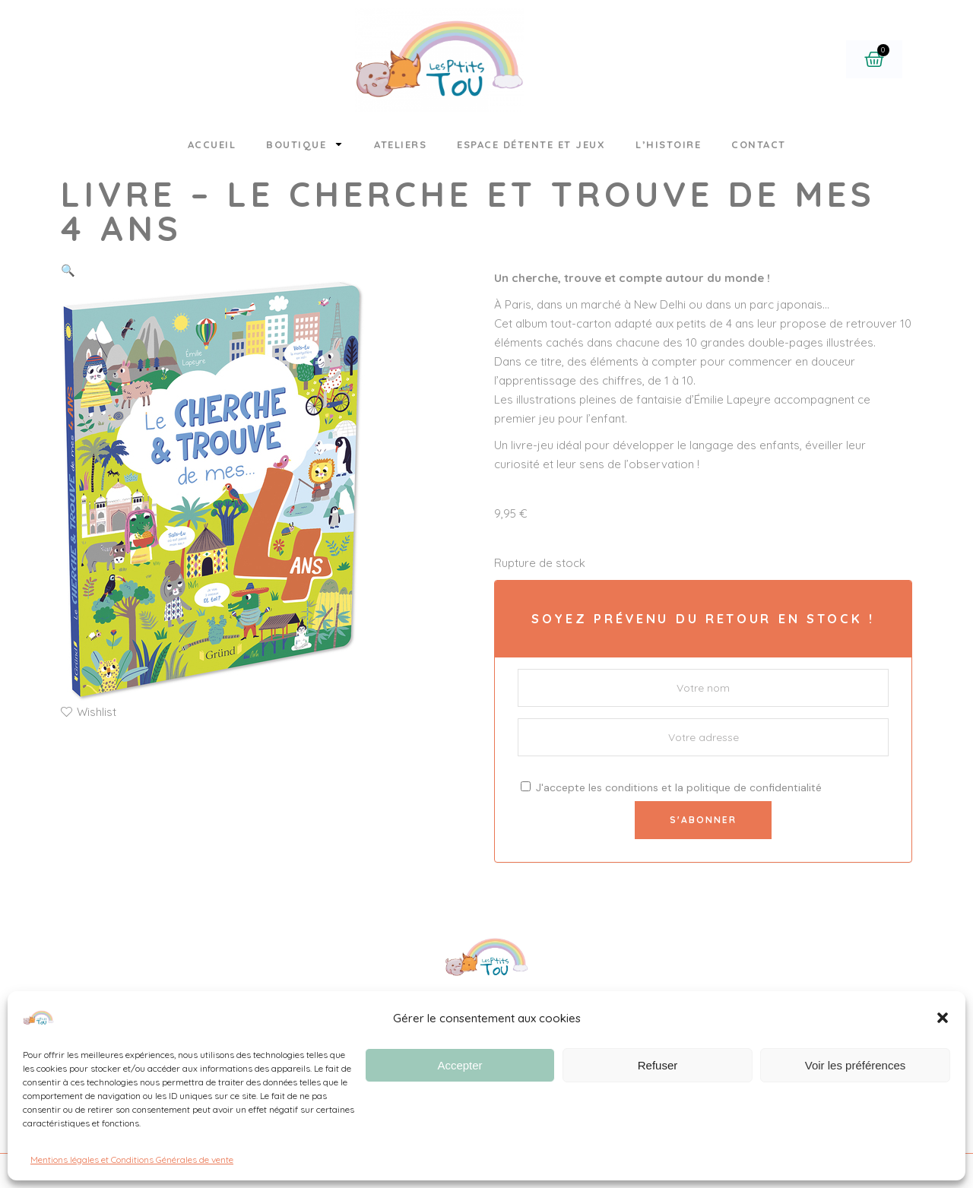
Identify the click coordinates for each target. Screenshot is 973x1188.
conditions (631, 787)
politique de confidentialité (754, 787)
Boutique (305, 144)
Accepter (459, 1065)
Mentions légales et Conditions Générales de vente (131, 1159)
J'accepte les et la (671, 787)
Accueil (212, 144)
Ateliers (400, 144)
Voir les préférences (855, 1065)
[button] (942, 1017)
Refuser (658, 1065)
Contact (758, 144)
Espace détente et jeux (531, 144)
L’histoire (668, 144)
